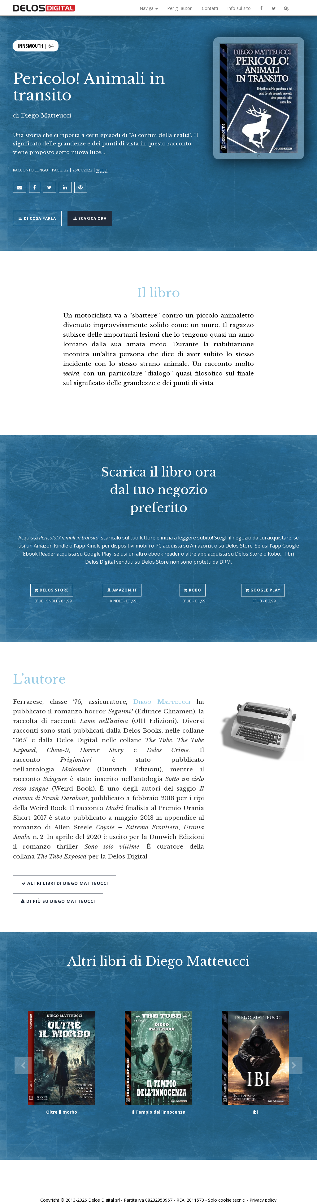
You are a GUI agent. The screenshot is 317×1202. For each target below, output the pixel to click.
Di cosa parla (40, 213)
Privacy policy (263, 1190)
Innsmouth (30, 45)
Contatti (210, 8)
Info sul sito (239, 8)
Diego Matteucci (46, 115)
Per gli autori (180, 8)
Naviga (149, 8)
